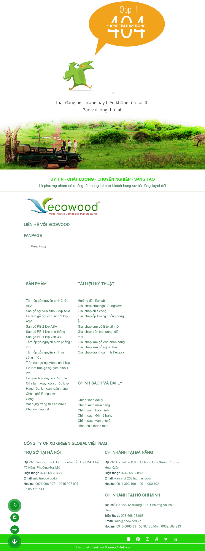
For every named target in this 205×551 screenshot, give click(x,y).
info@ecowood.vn (46, 478)
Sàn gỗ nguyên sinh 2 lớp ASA (48, 311)
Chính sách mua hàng (94, 405)
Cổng (30, 399)
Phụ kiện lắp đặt (37, 409)
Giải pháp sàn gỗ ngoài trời (97, 347)
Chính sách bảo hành (93, 410)
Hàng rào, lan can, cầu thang (47, 388)
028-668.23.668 (132, 515)
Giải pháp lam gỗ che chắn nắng (101, 342)
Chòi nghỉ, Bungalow (41, 393)
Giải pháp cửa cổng (92, 311)
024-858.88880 (133, 473)
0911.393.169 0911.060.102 (138, 484)
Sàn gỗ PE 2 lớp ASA (41, 326)
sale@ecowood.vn (127, 521)
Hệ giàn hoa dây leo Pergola (46, 378)
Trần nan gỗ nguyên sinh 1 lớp (48, 362)
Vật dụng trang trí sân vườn (46, 404)
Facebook (38, 247)
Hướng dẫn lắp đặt (91, 300)
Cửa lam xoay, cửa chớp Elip (47, 383)
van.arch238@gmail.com (128, 478)
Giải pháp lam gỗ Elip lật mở (98, 326)
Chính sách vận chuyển (95, 420)
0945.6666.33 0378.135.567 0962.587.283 (148, 526)
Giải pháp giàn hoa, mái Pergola (101, 352)
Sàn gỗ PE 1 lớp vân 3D (43, 337)
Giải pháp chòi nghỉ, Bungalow (100, 306)
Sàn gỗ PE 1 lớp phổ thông (45, 331)
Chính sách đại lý (90, 400)
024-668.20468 (52, 473)
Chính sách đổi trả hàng (95, 415)
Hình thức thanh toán (93, 426)
